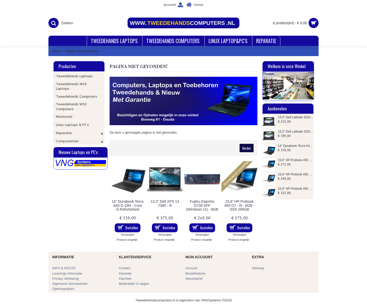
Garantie (125, 273)
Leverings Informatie (67, 273)
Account (192, 268)
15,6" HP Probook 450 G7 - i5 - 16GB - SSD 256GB (295, 188)
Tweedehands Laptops (74, 76)
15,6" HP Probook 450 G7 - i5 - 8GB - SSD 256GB (295, 160)
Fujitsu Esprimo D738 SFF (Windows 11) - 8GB (202, 205)
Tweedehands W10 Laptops (71, 86)
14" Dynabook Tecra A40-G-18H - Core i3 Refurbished (295, 146)
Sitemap (258, 268)
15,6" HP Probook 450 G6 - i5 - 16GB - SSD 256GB (295, 174)
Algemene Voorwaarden (70, 284)
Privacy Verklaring (65, 278)
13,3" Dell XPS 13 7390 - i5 (165, 203)
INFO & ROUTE (64, 268)
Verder (246, 148)
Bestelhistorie (195, 273)
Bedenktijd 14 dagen (134, 284)
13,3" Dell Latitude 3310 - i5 (295, 131)
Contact (124, 268)
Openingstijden (63, 289)
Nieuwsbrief (194, 278)
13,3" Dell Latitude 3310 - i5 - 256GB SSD (295, 117)
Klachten (125, 278)
